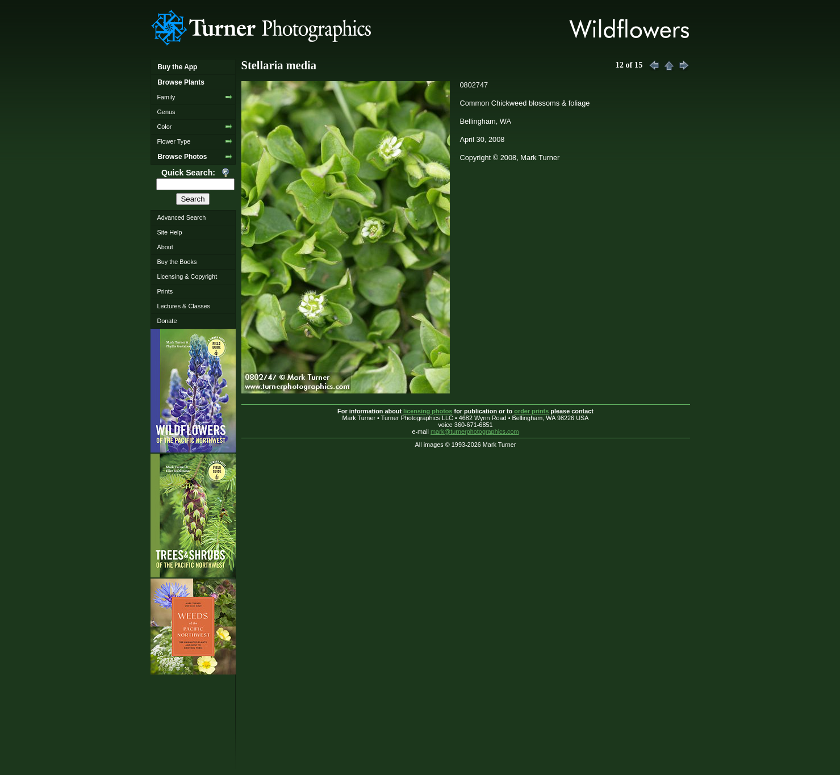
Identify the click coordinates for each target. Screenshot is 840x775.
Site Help (169, 232)
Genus (166, 111)
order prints (531, 411)
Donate (167, 320)
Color (164, 126)
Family (166, 97)
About (165, 247)
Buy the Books (177, 261)
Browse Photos (182, 157)
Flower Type (173, 141)
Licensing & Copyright (187, 276)
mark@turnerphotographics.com (475, 431)
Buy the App (177, 67)
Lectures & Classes (183, 306)
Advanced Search (181, 217)
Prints (165, 291)
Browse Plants (180, 82)
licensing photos (427, 411)
